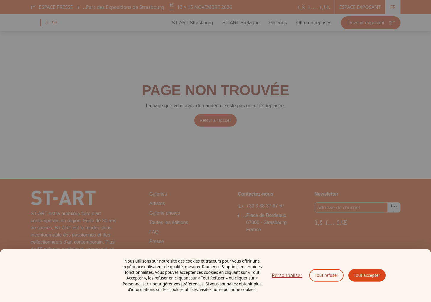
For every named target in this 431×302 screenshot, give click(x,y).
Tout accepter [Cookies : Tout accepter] (367, 275)
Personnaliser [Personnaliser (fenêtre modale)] (287, 275)
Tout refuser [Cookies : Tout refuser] (326, 275)
